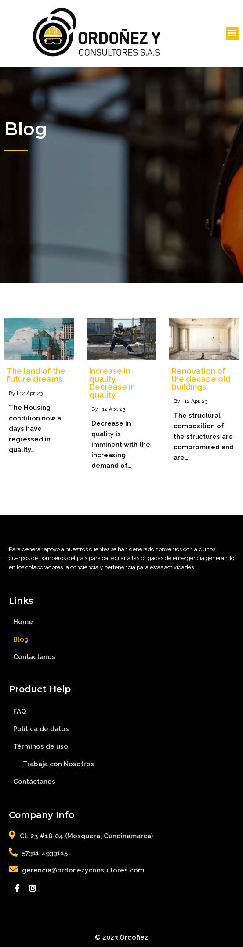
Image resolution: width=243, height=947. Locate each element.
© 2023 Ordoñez (121, 937)
